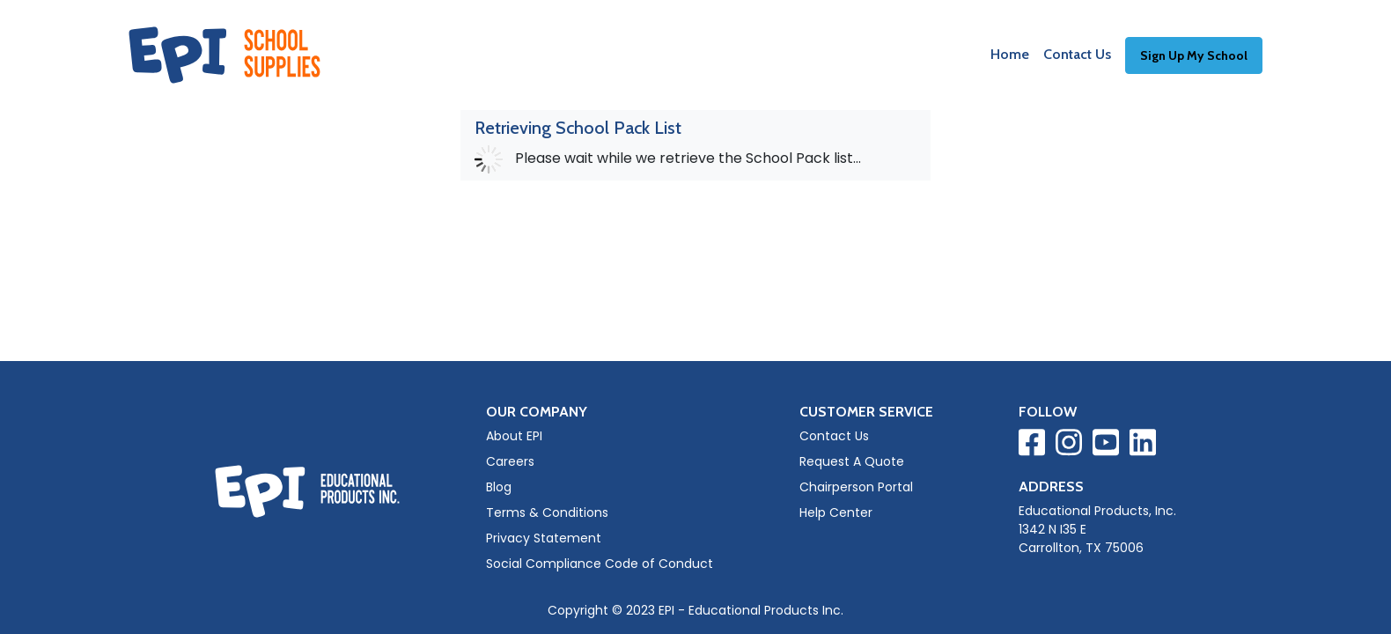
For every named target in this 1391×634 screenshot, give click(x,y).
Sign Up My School (1193, 55)
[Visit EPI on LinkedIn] (1143, 445)
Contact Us (1077, 54)
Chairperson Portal (856, 487)
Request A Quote (851, 461)
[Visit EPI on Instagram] (1069, 445)
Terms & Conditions (547, 512)
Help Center (835, 512)
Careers (510, 461)
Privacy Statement (543, 538)
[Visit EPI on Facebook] (1032, 445)
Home (1009, 54)
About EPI (514, 436)
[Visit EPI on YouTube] (1106, 445)
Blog (499, 487)
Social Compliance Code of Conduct (599, 563)
